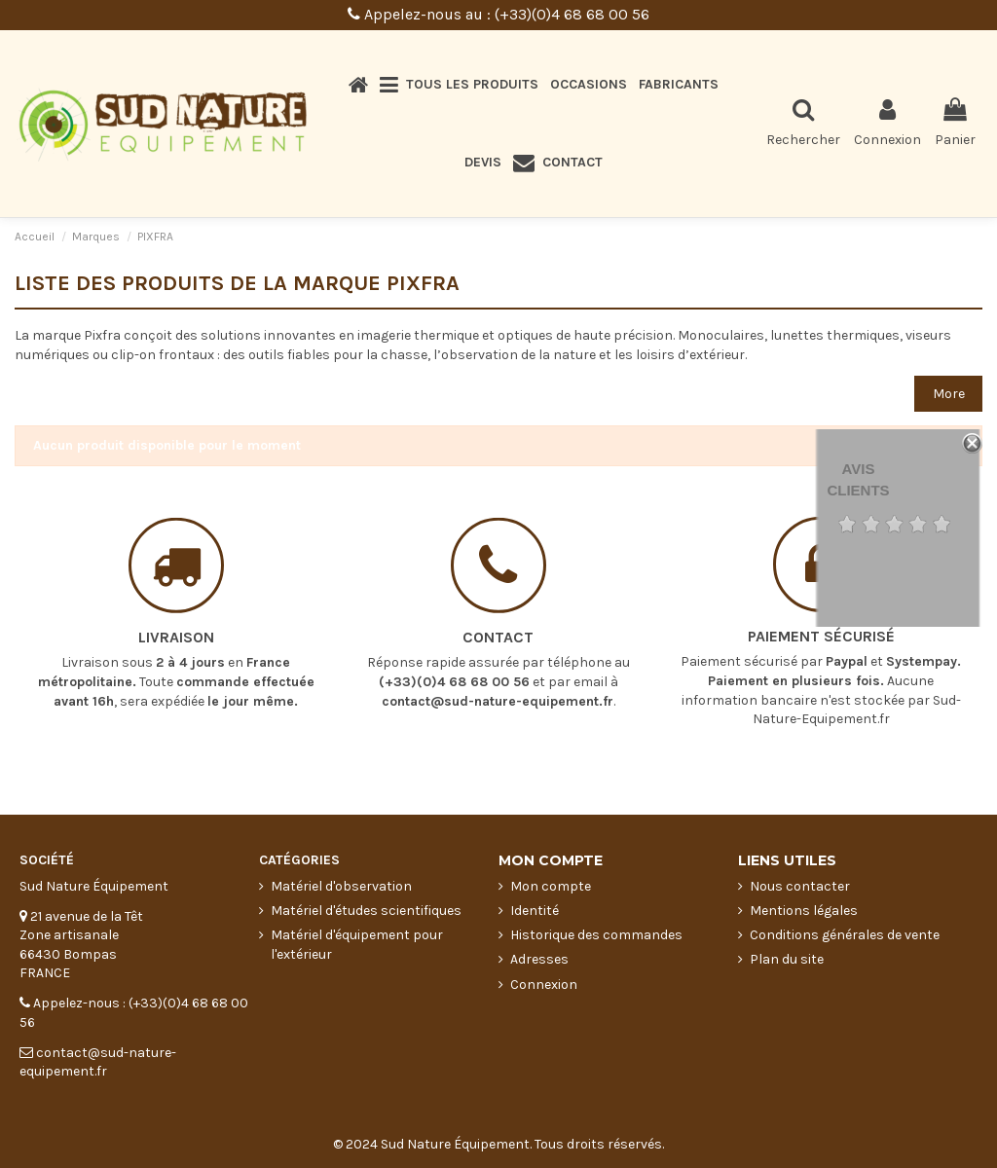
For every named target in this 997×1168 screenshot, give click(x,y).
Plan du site (787, 959)
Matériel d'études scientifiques (366, 910)
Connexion (543, 984)
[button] (459, 85)
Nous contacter (800, 886)
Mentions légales (804, 910)
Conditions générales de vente (845, 935)
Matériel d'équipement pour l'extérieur (357, 945)
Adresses (539, 959)
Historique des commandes (596, 935)
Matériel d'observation (341, 886)
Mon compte (550, 886)
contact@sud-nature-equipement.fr (497, 687)
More (949, 393)
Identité (534, 910)
